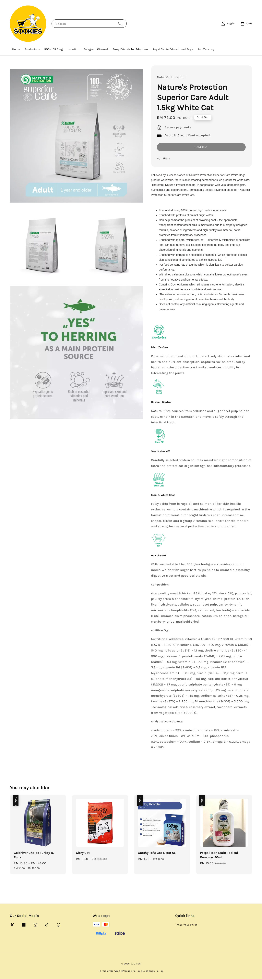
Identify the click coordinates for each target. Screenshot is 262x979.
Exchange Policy (152, 970)
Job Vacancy (206, 49)
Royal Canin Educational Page (172, 49)
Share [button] (163, 158)
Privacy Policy (131, 970)
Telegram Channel (96, 49)
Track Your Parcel (186, 925)
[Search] (120, 23)
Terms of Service (109, 970)
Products (31, 49)
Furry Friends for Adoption (130, 49)
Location (73, 49)
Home (16, 49)
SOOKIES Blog (53, 49)
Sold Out (201, 147)
